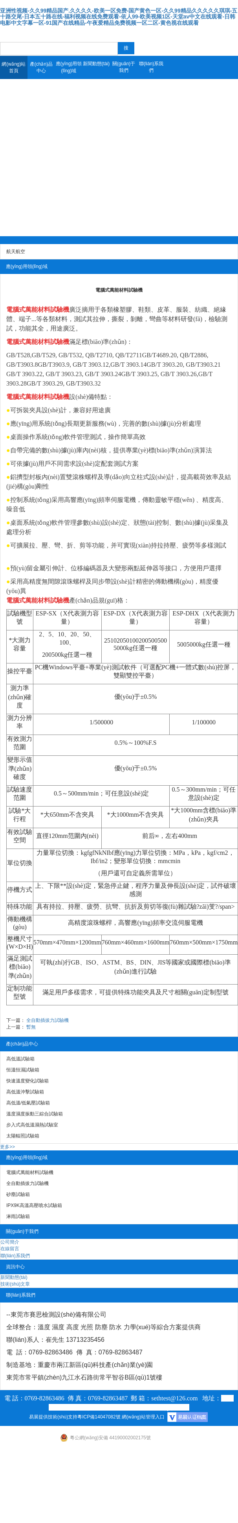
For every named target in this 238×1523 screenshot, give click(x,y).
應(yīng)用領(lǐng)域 (69, 67)
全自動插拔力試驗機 (47, 1020)
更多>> (7, 1147)
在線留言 (9, 1248)
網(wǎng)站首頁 (14, 67)
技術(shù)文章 (15, 1284)
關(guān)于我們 (123, 67)
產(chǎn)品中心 (41, 67)
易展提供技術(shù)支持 (53, 1417)
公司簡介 (9, 1242)
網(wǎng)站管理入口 (143, 1417)
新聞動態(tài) (96, 63)
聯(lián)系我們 (151, 67)
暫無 (31, 1027)
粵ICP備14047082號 (98, 1417)
